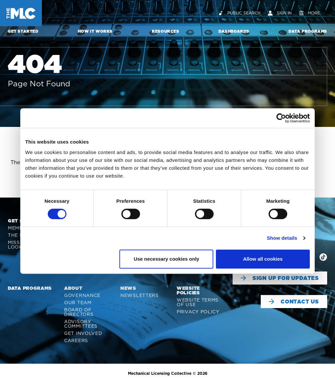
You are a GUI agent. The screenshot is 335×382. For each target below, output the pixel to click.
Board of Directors (78, 312)
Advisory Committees (80, 323)
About (73, 288)
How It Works (95, 31)
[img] (323, 257)
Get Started (23, 31)
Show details (282, 238)
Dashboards (233, 31)
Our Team (78, 302)
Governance (82, 295)
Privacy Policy (198, 311)
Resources (165, 31)
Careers (76, 340)
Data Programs (308, 31)
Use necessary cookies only (166, 259)
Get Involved (83, 333)
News (128, 288)
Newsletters (139, 295)
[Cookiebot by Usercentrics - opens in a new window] (281, 118)
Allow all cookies (263, 259)
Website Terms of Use (198, 302)
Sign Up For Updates (280, 278)
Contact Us (294, 301)
